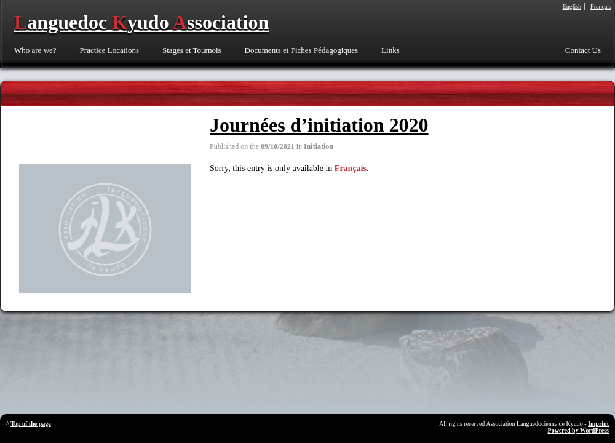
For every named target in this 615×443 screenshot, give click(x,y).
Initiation (318, 146)
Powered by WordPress (578, 430)
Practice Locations (109, 50)
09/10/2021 (278, 146)
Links (390, 50)
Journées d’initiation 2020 (319, 125)
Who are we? (35, 50)
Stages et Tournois (191, 50)
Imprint (598, 423)
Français (351, 168)
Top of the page (30, 423)
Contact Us (583, 50)
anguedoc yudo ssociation (141, 22)
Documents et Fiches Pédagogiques (302, 50)
